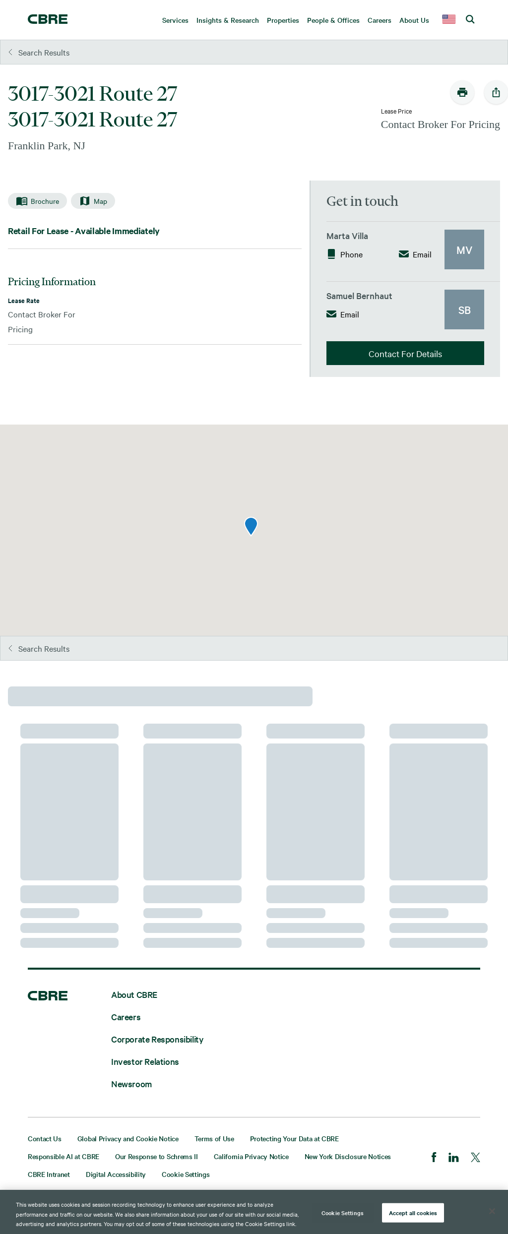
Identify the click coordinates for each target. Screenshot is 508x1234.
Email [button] (415, 254)
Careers (125, 1016)
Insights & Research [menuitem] (227, 20)
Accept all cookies (413, 1212)
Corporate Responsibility (157, 1039)
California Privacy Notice (251, 1156)
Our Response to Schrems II (156, 1156)
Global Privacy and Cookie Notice (128, 1138)
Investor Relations (145, 1061)
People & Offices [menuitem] (333, 20)
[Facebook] (434, 1158)
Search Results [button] (38, 52)
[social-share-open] (496, 92)
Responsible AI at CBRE (63, 1156)
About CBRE (134, 994)
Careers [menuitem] (379, 20)
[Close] (492, 1211)
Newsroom (131, 1083)
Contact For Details (405, 353)
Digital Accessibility (116, 1174)
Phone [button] (344, 254)
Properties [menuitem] (283, 20)
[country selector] (449, 20)
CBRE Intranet (49, 1174)
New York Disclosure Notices (348, 1156)
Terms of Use (214, 1138)
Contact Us (45, 1138)
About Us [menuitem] (414, 20)
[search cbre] (470, 20)
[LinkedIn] (453, 1158)
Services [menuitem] (175, 20)
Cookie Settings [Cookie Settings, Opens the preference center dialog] (342, 1212)
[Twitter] (475, 1158)
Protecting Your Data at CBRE (294, 1138)
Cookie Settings (185, 1174)
